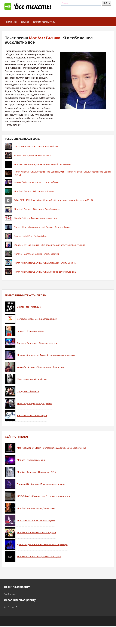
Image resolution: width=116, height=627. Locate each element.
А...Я (14, 593)
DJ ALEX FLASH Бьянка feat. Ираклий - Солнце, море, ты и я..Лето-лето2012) (53, 200)
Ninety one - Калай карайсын (31, 379)
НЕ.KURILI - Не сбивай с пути (32, 415)
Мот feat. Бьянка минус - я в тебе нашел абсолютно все (42, 164)
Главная (11, 22)
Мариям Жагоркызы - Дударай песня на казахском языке (46, 355)
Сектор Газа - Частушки (29, 306)
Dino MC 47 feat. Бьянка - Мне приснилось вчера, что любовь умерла (49, 244)
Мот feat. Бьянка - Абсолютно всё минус (34, 191)
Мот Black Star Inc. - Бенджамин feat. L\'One (39, 556)
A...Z (6, 593)
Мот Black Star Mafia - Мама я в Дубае (36, 532)
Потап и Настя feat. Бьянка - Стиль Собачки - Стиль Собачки (45, 262)
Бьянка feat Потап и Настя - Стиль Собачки (36, 182)
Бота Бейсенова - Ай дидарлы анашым (37, 318)
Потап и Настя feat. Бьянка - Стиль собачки (36, 146)
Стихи (25, 22)
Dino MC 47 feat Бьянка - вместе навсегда (35, 218)
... (11, 593)
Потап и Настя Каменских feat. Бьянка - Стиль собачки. (42, 227)
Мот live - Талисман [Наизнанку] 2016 (36, 472)
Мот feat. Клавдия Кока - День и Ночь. (36, 508)
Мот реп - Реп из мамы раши (31, 460)
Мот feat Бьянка (44, 37)
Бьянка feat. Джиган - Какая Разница (32, 155)
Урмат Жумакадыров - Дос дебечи (34, 403)
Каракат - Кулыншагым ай (30, 331)
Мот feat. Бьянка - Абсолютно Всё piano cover (37, 209)
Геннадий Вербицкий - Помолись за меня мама (41, 484)
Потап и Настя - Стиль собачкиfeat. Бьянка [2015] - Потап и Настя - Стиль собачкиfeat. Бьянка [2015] (62, 173)
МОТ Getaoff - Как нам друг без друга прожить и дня (43, 496)
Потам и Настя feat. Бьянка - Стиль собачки (36, 253)
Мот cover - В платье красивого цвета (36, 520)
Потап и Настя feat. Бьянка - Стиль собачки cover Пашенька (45, 271)
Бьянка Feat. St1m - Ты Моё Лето (30, 236)
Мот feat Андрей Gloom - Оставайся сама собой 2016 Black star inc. (51, 447)
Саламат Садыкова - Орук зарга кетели (37, 343)
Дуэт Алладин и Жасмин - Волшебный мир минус (42, 544)
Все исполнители (44, 22)
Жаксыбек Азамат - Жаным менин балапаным (40, 367)
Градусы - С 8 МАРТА (28, 391)
